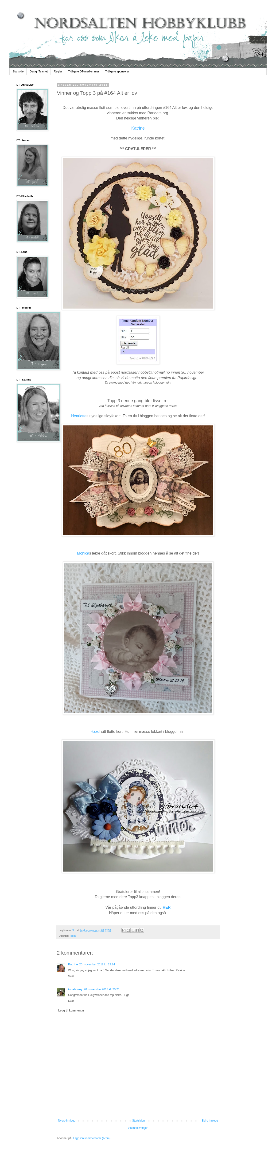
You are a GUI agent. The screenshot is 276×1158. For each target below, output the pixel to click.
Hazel (95, 732)
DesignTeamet (39, 71)
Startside (17, 71)
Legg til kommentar (71, 1010)
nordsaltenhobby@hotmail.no (145, 372)
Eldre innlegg (210, 1120)
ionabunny (75, 989)
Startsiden (138, 1120)
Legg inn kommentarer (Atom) (91, 1138)
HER (167, 907)
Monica (83, 553)
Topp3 (72, 935)
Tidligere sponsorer (117, 71)
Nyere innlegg (66, 1120)
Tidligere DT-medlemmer (83, 71)
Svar (71, 976)
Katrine (138, 128)
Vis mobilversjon (138, 1128)
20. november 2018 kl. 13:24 (97, 964)
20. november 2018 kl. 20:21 (102, 989)
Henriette (78, 416)
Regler (58, 71)
